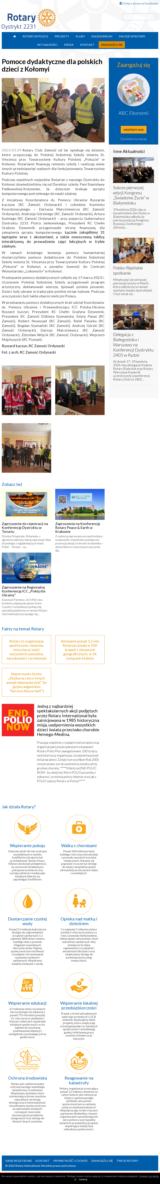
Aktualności (47, 44)
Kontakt (87, 44)
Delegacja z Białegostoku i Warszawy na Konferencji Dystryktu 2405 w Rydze (133, 344)
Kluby (80, 36)
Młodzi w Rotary (132, 36)
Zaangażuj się (112, 44)
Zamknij (83, 1179)
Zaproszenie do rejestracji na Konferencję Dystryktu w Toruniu (25, 527)
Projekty (62, 36)
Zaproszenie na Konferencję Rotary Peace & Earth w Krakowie (77, 527)
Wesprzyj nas (134, 129)
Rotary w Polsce (35, 36)
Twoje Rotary (127, 1160)
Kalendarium (101, 36)
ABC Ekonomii (133, 113)
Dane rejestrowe (18, 1160)
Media (69, 44)
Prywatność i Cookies (70, 1160)
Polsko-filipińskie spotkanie (128, 270)
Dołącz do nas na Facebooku (139, 3)
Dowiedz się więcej (133, 139)
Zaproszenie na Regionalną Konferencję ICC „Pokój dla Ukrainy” (23, 591)
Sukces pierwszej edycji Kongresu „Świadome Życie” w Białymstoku (131, 195)
